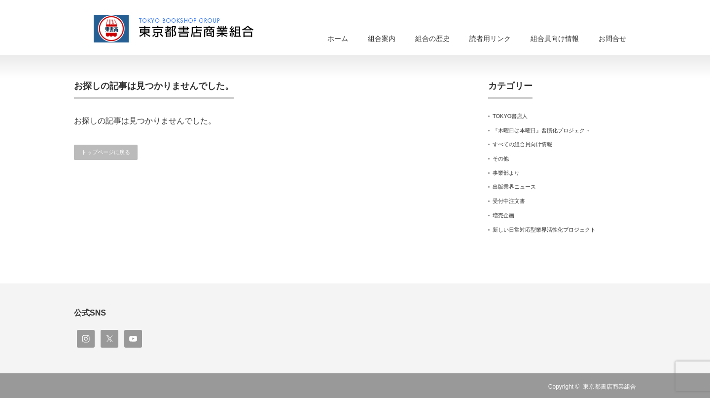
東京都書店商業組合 (609, 386)
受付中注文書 (509, 201)
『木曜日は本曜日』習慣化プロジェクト (541, 130)
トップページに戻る (105, 152)
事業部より (506, 173)
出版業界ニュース (514, 187)
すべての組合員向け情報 (522, 144)
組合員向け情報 (555, 38)
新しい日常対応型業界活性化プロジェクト (544, 230)
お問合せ (612, 38)
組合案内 (381, 38)
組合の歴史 (432, 38)
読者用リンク (490, 38)
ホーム (337, 38)
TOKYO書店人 (510, 116)
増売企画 (503, 215)
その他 (501, 158)
